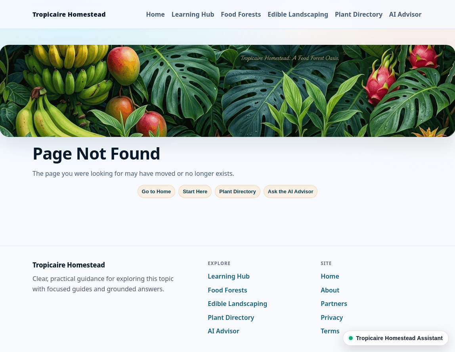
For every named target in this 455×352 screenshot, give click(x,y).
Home (155, 14)
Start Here (195, 191)
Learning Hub (193, 14)
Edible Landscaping (298, 14)
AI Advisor (405, 14)
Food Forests (241, 14)
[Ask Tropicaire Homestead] (396, 338)
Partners (334, 303)
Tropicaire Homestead (69, 14)
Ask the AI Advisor (291, 191)
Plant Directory (358, 14)
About (330, 290)
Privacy (332, 317)
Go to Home (156, 191)
